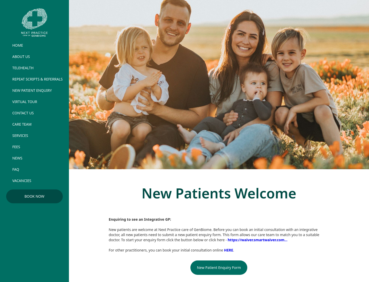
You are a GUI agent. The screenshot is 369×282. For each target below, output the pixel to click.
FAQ (15, 169)
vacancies (21, 180)
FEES (16, 146)
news (17, 158)
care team (22, 124)
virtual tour (24, 101)
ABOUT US (21, 56)
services (20, 135)
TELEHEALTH (23, 67)
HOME (17, 45)
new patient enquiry (32, 90)
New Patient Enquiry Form (219, 267)
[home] (34, 22)
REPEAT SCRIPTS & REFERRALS (37, 79)
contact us (23, 112)
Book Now (34, 196)
